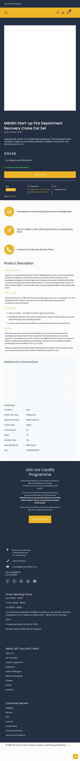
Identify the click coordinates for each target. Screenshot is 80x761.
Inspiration (10, 667)
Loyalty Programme (14, 662)
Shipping (9, 708)
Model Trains (44, 192)
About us (10, 653)
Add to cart (40, 174)
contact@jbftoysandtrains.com (24, 567)
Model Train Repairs (14, 676)
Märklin (13, 196)
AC (74, 386)
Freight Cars (34, 189)
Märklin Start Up (69, 377)
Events (8, 685)
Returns (9, 712)
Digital (73, 381)
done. (68, 745)
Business (9, 689)
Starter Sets (11, 190)
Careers (9, 680)
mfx (74, 395)
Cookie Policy (11, 726)
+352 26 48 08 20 (19, 561)
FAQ (7, 717)
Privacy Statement (14, 730)
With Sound (71, 399)
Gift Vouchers (12, 658)
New (74, 372)
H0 (75, 390)
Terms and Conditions (15, 735)
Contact (9, 721)
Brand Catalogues (13, 671)
